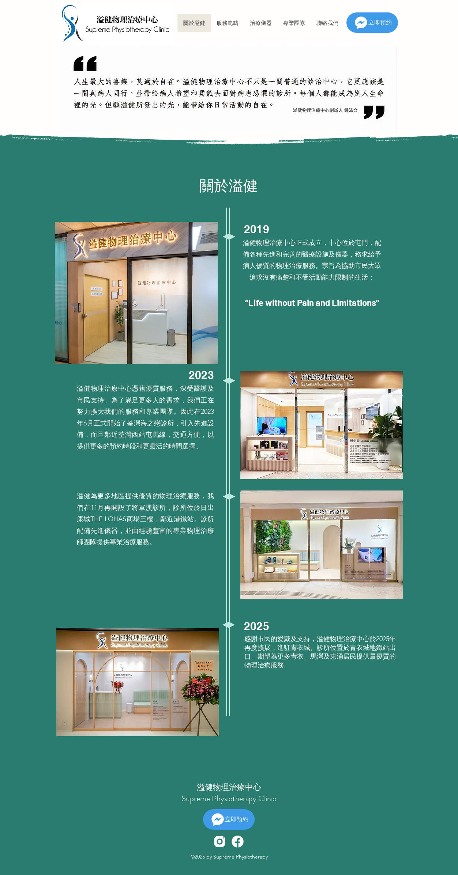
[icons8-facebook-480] (237, 841)
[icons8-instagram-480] (220, 841)
